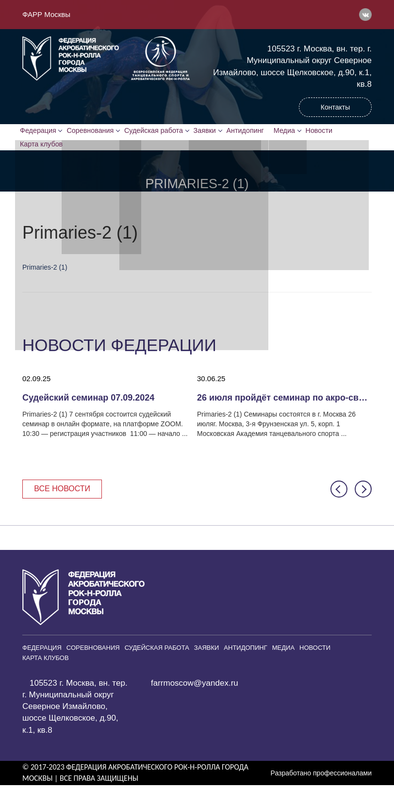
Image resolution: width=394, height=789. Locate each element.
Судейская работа (156, 131)
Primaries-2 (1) (44, 270)
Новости (329, 131)
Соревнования (93, 131)
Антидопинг (249, 131)
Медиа (293, 131)
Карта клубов (43, 146)
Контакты (335, 107)
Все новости (65, 492)
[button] (338, 492)
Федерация (40, 131)
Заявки (208, 131)
